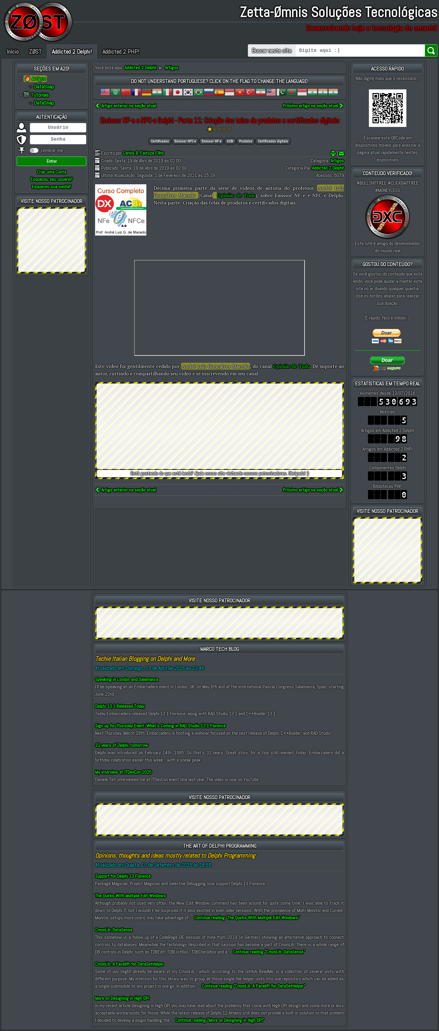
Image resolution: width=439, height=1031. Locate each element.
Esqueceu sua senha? (51, 186)
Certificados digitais (273, 141)
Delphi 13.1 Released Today (120, 706)
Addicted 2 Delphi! (72, 52)
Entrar (52, 161)
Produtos (245, 141)
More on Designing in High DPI (122, 998)
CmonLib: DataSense (113, 930)
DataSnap (44, 86)
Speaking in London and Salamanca (126, 679)
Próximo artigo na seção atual (313, 106)
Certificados (160, 141)
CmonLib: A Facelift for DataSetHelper (129, 964)
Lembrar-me (52, 150)
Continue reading (247, 917)
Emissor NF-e (211, 141)
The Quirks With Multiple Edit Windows (130, 895)
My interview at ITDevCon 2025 (123, 772)
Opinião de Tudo (236, 195)
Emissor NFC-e (185, 141)
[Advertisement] (51, 239)
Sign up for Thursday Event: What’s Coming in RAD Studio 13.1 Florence (160, 726)
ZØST (35, 52)
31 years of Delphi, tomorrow (121, 745)
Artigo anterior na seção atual (125, 106)
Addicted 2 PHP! (120, 52)
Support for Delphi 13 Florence (123, 876)
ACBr (230, 141)
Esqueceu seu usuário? (51, 179)
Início (13, 52)
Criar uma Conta (51, 172)
